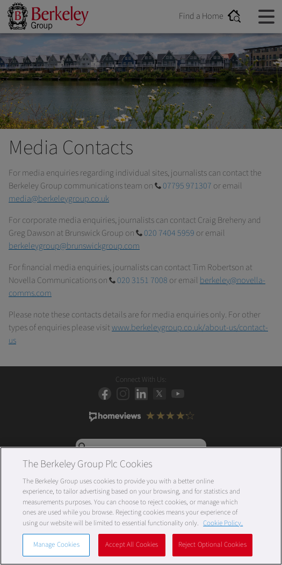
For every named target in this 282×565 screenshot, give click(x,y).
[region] (141, 506)
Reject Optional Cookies (212, 544)
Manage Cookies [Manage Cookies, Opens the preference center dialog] (56, 544)
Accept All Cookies (131, 544)
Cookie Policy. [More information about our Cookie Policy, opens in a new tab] (223, 523)
